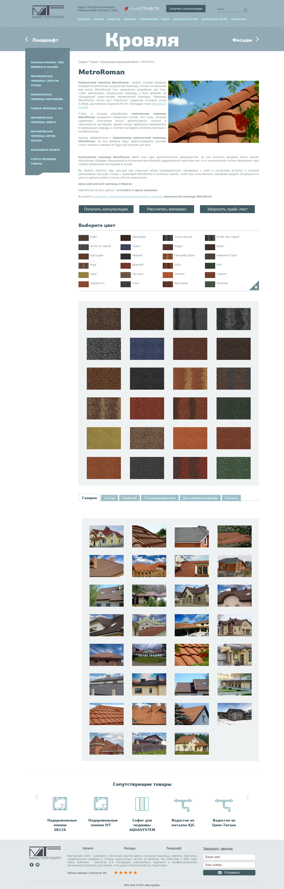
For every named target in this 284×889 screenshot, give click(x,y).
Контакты (239, 19)
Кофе (93, 236)
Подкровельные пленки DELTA (62, 825)
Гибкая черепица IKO (47, 108)
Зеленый (222, 283)
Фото (165, 19)
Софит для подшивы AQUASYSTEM (142, 825)
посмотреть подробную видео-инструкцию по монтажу (128, 196)
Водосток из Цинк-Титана (224, 822)
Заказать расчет (185, 19)
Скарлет (222, 273)
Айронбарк (139, 236)
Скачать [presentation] (231, 498)
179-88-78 (143, 9)
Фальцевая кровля (45, 150)
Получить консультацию (185, 8)
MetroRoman (148, 61)
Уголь (135, 283)
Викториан (181, 283)
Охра (93, 273)
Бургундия (96, 255)
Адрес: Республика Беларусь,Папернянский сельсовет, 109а (97, 9)
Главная (83, 61)
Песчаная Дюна (184, 255)
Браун (220, 246)
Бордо (178, 246)
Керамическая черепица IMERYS (43, 120)
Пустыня (137, 273)
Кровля (94, 61)
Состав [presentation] (109, 498)
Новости (113, 19)
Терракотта (97, 283)
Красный (137, 264)
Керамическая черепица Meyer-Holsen (43, 136)
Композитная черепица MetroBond (47, 97)
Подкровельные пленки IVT (103, 822)
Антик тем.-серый (228, 236)
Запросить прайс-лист (227, 209)
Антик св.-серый (100, 246)
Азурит (136, 246)
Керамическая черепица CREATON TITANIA (45, 81)
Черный (137, 255)
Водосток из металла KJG (183, 822)
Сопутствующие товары (43, 161)
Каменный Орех (227, 255)
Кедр (93, 264)
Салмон (179, 273)
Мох (219, 264)
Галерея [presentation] (89, 498)
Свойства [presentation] (129, 498)
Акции (99, 19)
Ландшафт (45, 40)
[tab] (89, 498)
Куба (177, 264)
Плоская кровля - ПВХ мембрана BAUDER (47, 65)
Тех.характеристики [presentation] (160, 498)
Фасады (242, 40)
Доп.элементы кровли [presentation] (200, 498)
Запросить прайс (215, 19)
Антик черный (183, 236)
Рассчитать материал (166, 209)
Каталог (84, 19)
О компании (148, 19)
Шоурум (130, 19)
